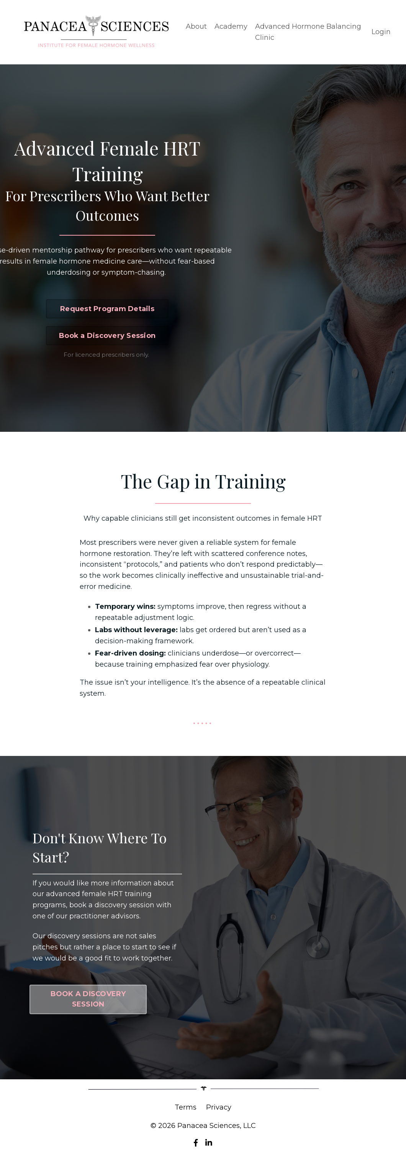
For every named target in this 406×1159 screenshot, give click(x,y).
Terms (185, 1108)
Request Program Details (107, 309)
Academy (230, 26)
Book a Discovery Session (107, 335)
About (196, 26)
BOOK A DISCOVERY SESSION (88, 999)
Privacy (218, 1108)
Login (381, 32)
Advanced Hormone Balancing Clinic (308, 32)
